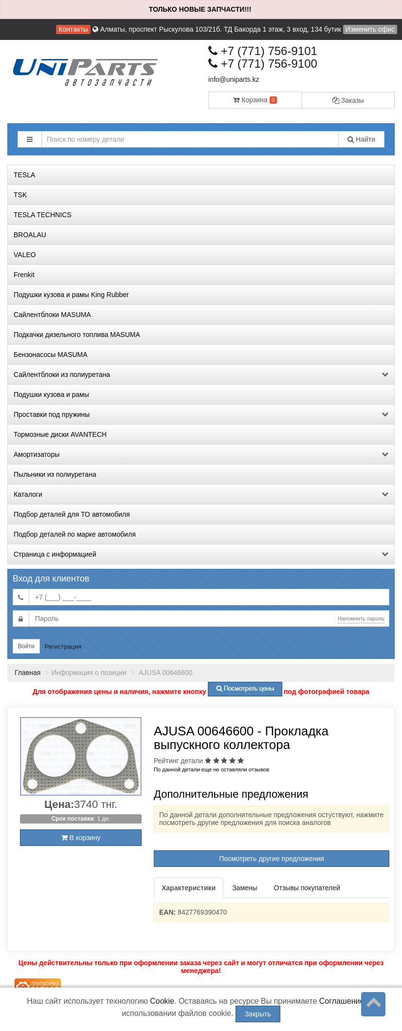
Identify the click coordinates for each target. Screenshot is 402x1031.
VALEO (25, 255)
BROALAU (30, 235)
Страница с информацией (201, 554)
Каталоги (201, 494)
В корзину (81, 838)
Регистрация (63, 646)
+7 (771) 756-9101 (262, 50)
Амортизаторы (201, 454)
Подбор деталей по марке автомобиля (75, 534)
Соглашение (342, 1001)
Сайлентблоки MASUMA (52, 315)
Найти (361, 139)
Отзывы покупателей (307, 888)
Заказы (348, 100)
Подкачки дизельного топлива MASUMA (77, 334)
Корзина (255, 100)
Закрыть (258, 1014)
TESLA (24, 175)
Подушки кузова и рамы (51, 394)
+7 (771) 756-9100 (262, 63)
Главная (27, 672)
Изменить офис (370, 29)
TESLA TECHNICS (43, 215)
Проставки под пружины (201, 414)
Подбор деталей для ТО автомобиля (72, 514)
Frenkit (24, 275)
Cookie (162, 1001)
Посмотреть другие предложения (271, 858)
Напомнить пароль (361, 618)
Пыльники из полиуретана (55, 474)
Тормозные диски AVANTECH (60, 434)
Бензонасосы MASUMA (51, 354)
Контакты (73, 29)
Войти (26, 646)
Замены (244, 888)
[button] (30, 139)
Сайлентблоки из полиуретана (201, 374)
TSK (20, 195)
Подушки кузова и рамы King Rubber (71, 295)
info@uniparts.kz (233, 79)
